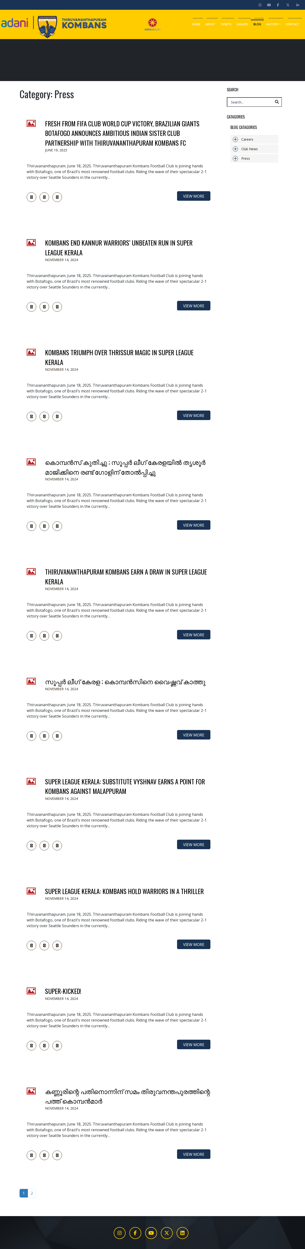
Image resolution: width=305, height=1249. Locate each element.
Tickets (226, 22)
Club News (245, 149)
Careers (243, 139)
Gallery (242, 22)
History (273, 22)
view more (193, 196)
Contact (292, 22)
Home (196, 22)
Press (241, 158)
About (210, 22)
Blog (257, 22)
